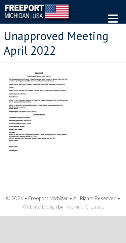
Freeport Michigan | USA (46, 16)
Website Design (39, 207)
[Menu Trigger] (113, 17)
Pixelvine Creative (84, 207)
